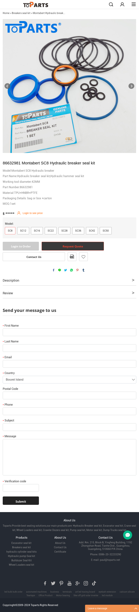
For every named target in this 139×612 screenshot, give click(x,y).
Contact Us (33, 257)
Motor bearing (63, 595)
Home (6, 13)
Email (7, 357)
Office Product (45, 595)
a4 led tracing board (85, 592)
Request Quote (73, 246)
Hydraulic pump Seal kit (21, 556)
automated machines (36, 592)
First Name (11, 325)
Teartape (30, 595)
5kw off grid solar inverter (85, 595)
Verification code (14, 481)
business (54, 592)
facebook (53, 270)
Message (9, 436)
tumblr (83, 270)
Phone (8, 404)
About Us (60, 543)
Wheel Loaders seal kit (21, 564)
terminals (67, 592)
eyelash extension (107, 592)
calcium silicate (127, 592)
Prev (7, 86)
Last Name (10, 341)
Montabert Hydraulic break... (49, 13)
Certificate (60, 551)
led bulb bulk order (13, 592)
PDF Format (72, 256)
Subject (8, 420)
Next (131, 86)
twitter (65, 270)
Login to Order (21, 246)
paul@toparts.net (110, 559)
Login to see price (33, 213)
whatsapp (71, 270)
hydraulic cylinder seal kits (21, 551)
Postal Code (10, 389)
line (59, 270)
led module (107, 595)
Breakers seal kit (21, 13)
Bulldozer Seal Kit (21, 560)
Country (9, 373)
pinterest (77, 270)
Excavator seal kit (21, 543)
